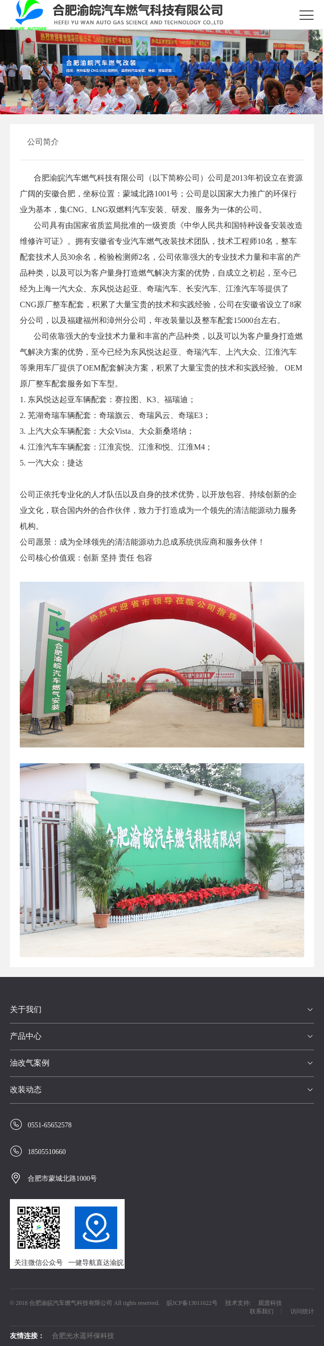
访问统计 (302, 1311)
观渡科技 (270, 1303)
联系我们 (262, 1311)
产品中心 (26, 1036)
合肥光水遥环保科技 (83, 1336)
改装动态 (26, 1089)
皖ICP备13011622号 (192, 1303)
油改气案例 (29, 1063)
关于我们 (26, 1009)
